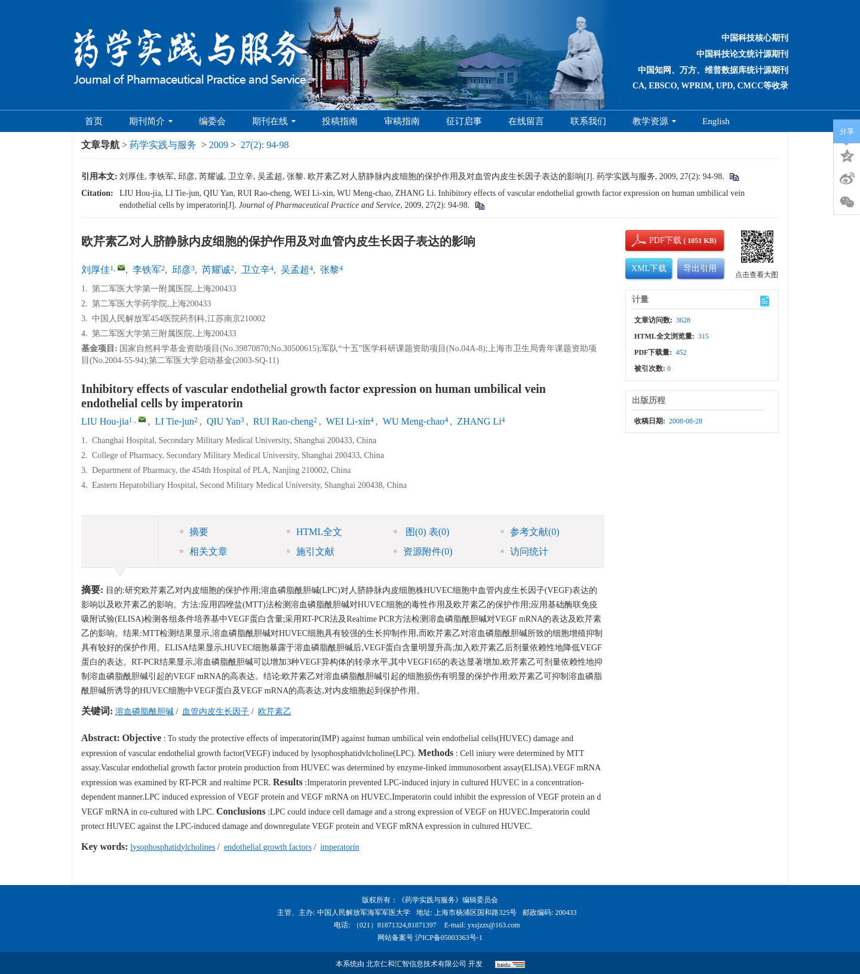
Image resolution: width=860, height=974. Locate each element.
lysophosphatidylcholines (172, 847)
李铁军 (147, 270)
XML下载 (648, 268)
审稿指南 (402, 121)
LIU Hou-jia (105, 421)
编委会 (212, 121)
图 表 (421, 532)
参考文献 (530, 532)
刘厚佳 (95, 270)
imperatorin (339, 847)
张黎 (329, 270)
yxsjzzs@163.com (494, 925)
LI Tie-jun (174, 421)
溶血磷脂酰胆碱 (144, 711)
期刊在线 (274, 121)
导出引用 (700, 268)
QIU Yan (224, 421)
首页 (94, 121)
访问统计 (524, 551)
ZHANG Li (479, 421)
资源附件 (423, 551)
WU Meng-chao (414, 421)
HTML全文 (314, 532)
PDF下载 (655, 240)
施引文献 (310, 551)
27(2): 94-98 (264, 145)
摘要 (194, 532)
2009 (218, 145)
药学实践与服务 (163, 145)
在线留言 (526, 121)
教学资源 (654, 121)
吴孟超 (295, 270)
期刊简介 (151, 121)
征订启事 (464, 121)
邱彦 (181, 270)
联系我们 (588, 121)
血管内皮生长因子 (215, 711)
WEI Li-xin (348, 421)
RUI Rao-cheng (283, 421)
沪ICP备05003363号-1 (449, 937)
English (716, 121)
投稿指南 (340, 121)
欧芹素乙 (274, 711)
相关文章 (204, 551)
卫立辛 (255, 270)
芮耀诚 (216, 270)
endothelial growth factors (268, 847)
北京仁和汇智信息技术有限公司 (416, 964)
